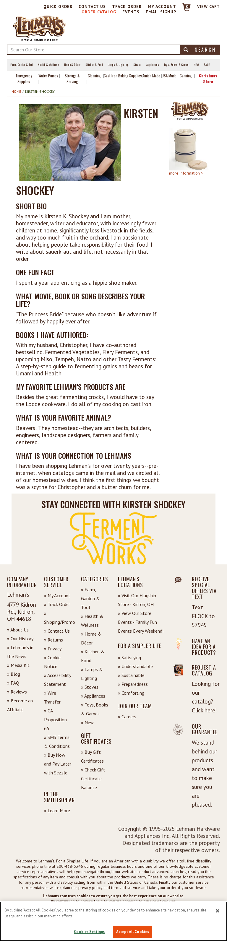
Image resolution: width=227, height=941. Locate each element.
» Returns (53, 640)
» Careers (127, 716)
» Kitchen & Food (93, 656)
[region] (113, 921)
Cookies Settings (89, 931)
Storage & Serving (72, 78)
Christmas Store (208, 78)
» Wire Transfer (52, 697)
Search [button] (200, 49)
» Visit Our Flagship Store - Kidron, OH (137, 599)
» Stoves (89, 687)
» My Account (57, 595)
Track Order (127, 6)
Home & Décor (72, 65)
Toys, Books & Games (176, 65)
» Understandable (135, 666)
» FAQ (13, 683)
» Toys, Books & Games (94, 709)
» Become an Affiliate (20, 705)
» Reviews (17, 692)
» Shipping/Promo (58, 617)
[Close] (217, 910)
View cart (208, 6)
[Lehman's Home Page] (39, 28)
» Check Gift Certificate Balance (93, 778)
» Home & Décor (91, 638)
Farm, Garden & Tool (21, 65)
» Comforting (131, 693)
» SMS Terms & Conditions (57, 741)
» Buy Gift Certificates (92, 756)
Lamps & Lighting (118, 65)
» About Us (18, 630)
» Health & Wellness (92, 620)
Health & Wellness (49, 65)
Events (131, 11)
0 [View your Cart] (187, 6)
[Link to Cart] (183, 9)
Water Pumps (48, 76)
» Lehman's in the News (20, 651)
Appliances (152, 65)
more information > (186, 173)
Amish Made (151, 76)
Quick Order (57, 6)
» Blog (13, 674)
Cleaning (94, 76)
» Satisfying (129, 657)
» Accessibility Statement (57, 679)
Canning (186, 76)
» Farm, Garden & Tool (90, 598)
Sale (207, 65)
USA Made (169, 76)
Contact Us (92, 6)
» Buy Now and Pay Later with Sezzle (57, 764)
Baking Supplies (130, 76)
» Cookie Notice (52, 662)
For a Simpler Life (139, 645)
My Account (162, 6)
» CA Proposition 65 (55, 719)
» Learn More (57, 810)
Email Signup (161, 11)
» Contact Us (57, 631)
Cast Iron (110, 76)
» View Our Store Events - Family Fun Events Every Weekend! (140, 622)
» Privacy (52, 649)
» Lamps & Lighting (92, 673)
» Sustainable (131, 675)
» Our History (20, 639)
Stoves (137, 65)
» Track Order (57, 604)
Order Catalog (99, 11)
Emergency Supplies (24, 78)
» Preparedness (133, 684)
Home (16, 91)
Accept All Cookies (132, 931)
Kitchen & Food (94, 65)
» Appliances (93, 696)
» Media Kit (18, 665)
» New (87, 722)
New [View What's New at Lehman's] (196, 65)
